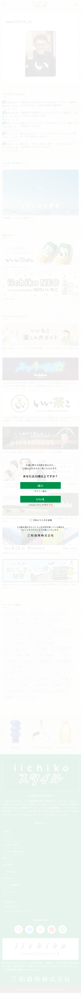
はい (40, 485)
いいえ (40, 499)
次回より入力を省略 (41, 520)
